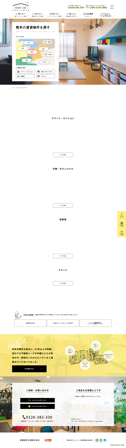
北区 (29, 42)
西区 (23, 48)
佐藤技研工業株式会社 (30, 440)
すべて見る (63, 155)
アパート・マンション (27, 72)
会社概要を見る (29, 369)
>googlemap (98, 421)
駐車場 (23, 76)
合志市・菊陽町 (47, 42)
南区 (27, 60)
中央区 (32, 52)
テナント (43, 76)
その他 (44, 62)
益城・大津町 (48, 54)
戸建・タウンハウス (46, 72)
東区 (43, 49)
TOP (13, 87)
